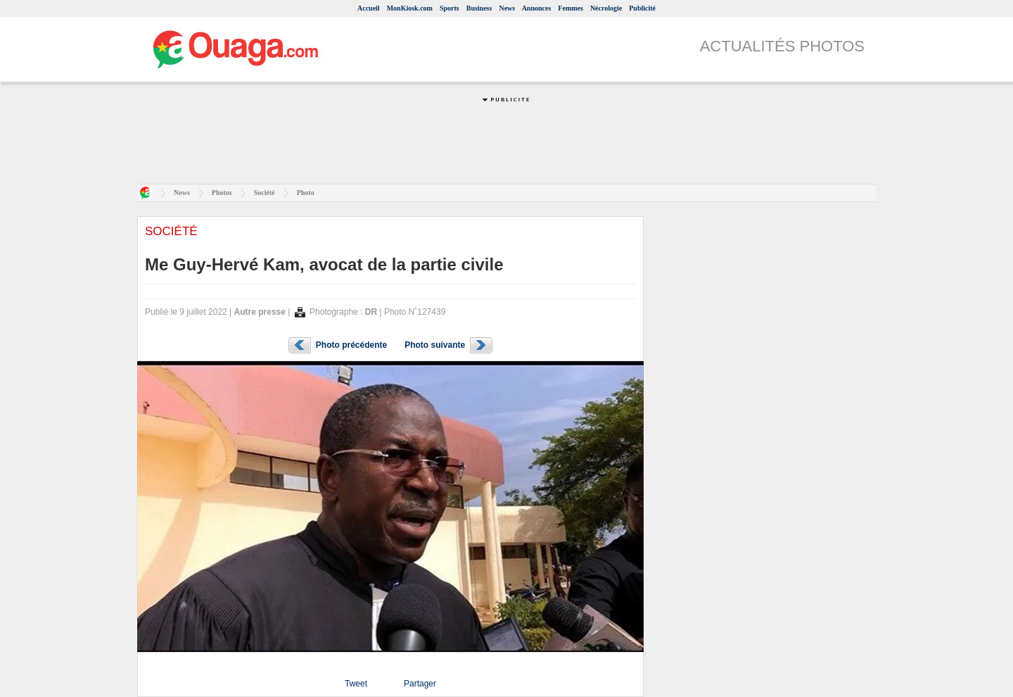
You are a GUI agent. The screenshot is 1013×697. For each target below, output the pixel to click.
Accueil (368, 8)
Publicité (642, 8)
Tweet (356, 684)
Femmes (570, 8)
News (507, 8)
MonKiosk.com (410, 8)
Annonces (537, 8)
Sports (449, 8)
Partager (420, 684)
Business (479, 8)
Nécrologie (606, 8)
